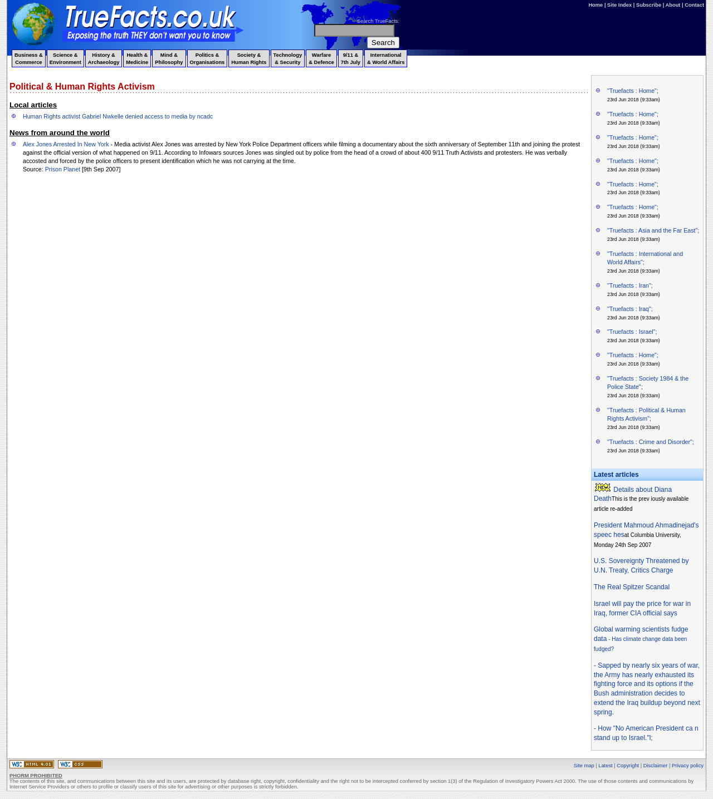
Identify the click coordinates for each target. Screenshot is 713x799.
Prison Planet (62, 169)
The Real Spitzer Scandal (632, 587)
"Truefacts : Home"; (632, 90)
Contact (694, 5)
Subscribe (648, 5)
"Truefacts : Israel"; (632, 331)
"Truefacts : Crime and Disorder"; (650, 441)
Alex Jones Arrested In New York (66, 144)
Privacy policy (688, 765)
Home (595, 5)
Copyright (628, 765)
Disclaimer (655, 765)
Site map (584, 765)
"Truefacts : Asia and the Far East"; (653, 230)
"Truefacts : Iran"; (630, 285)
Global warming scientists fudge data (641, 638)
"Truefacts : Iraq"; (630, 308)
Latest (605, 765)
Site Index (619, 5)
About (673, 5)
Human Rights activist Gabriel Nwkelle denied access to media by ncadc (118, 116)
